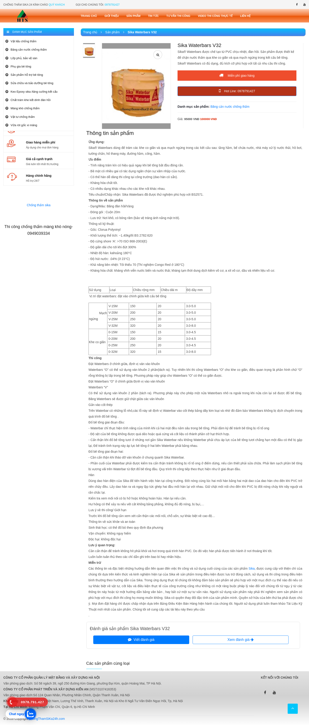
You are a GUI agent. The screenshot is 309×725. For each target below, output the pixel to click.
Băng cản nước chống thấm (26, 49)
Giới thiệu (111, 16)
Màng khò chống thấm (22, 108)
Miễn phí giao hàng (236, 75)
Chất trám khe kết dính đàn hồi (28, 100)
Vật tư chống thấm (20, 117)
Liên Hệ (245, 16)
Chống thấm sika (38, 205)
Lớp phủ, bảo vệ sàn (21, 58)
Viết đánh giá (141, 640)
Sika (252, 568)
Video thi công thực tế (215, 16)
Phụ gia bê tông (18, 66)
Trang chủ (89, 16)
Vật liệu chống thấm (20, 41)
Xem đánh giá (240, 640)
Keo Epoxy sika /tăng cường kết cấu (31, 91)
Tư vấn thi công (178, 16)
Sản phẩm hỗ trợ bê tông (24, 74)
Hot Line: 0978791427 (237, 91)
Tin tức (153, 16)
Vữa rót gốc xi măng (21, 125)
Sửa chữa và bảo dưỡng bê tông (29, 83)
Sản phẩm (133, 16)
